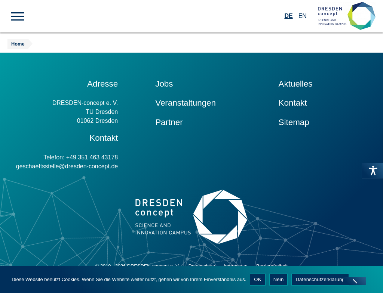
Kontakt (293, 102)
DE (288, 16)
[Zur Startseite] (347, 16)
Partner (169, 122)
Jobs (164, 83)
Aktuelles (296, 83)
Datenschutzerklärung (319, 279)
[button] (17, 16)
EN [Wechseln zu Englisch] (302, 16)
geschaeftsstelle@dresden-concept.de (67, 166)
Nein (278, 279)
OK (257, 279)
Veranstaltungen (185, 102)
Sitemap (294, 122)
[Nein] (354, 281)
